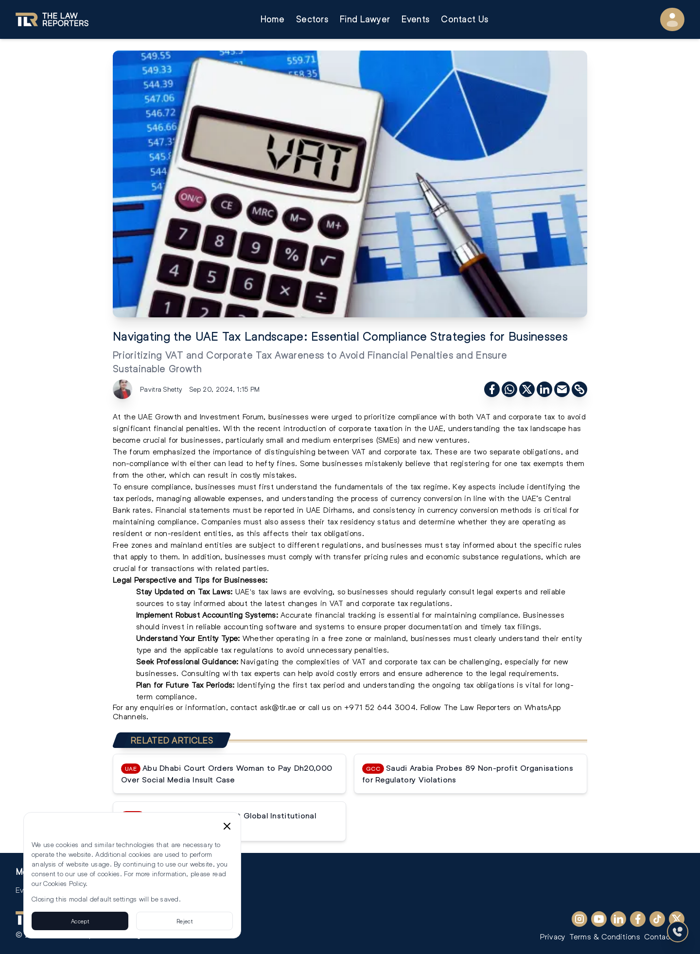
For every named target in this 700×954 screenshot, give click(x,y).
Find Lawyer (365, 19)
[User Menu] (672, 19)
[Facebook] (638, 919)
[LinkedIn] (618, 919)
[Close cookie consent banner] (227, 826)
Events (415, 19)
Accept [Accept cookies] (80, 921)
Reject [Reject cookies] (184, 921)
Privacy (552, 936)
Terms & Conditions (604, 936)
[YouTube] (599, 919)
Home (272, 19)
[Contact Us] (677, 931)
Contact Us (464, 19)
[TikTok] (657, 919)
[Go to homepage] (52, 19)
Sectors (312, 19)
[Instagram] (579, 919)
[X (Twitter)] (676, 919)
